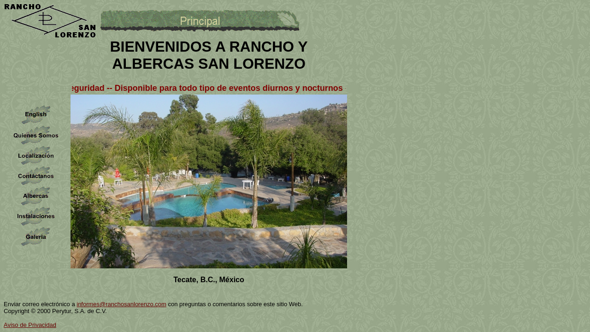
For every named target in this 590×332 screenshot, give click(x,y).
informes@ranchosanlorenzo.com (121, 304)
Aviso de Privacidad (30, 324)
